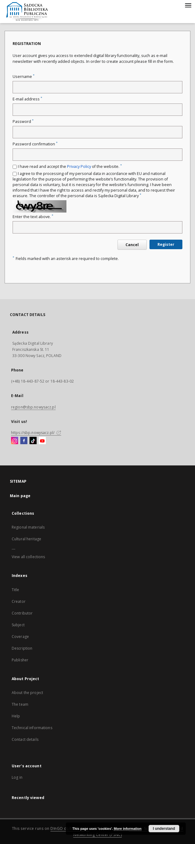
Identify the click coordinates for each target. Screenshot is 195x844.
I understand (164, 828)
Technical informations (32, 727)
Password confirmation (35, 144)
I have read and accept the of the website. (70, 166)
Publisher (20, 660)
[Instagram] (14, 441)
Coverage (20, 636)
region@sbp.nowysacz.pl (33, 407)
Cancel (132, 244)
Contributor (22, 613)
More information (127, 828)
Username (23, 76)
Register (165, 244)
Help (16, 716)
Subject (18, 624)
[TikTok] (33, 441)
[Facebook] (23, 441)
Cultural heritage (26, 539)
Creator (19, 601)
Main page (20, 495)
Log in (17, 777)
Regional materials (28, 527)
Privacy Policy (79, 166)
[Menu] (187, 5)
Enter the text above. (33, 216)
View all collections (28, 556)
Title (15, 589)
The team (20, 704)
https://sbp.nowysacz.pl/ (36, 432)
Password (23, 121)
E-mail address (27, 99)
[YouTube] (42, 441)
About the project (27, 692)
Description (22, 648)
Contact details (25, 739)
